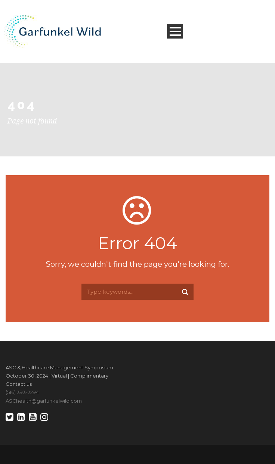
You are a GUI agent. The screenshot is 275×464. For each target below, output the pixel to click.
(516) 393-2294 (22, 392)
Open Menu (175, 31)
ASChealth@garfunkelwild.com (44, 401)
